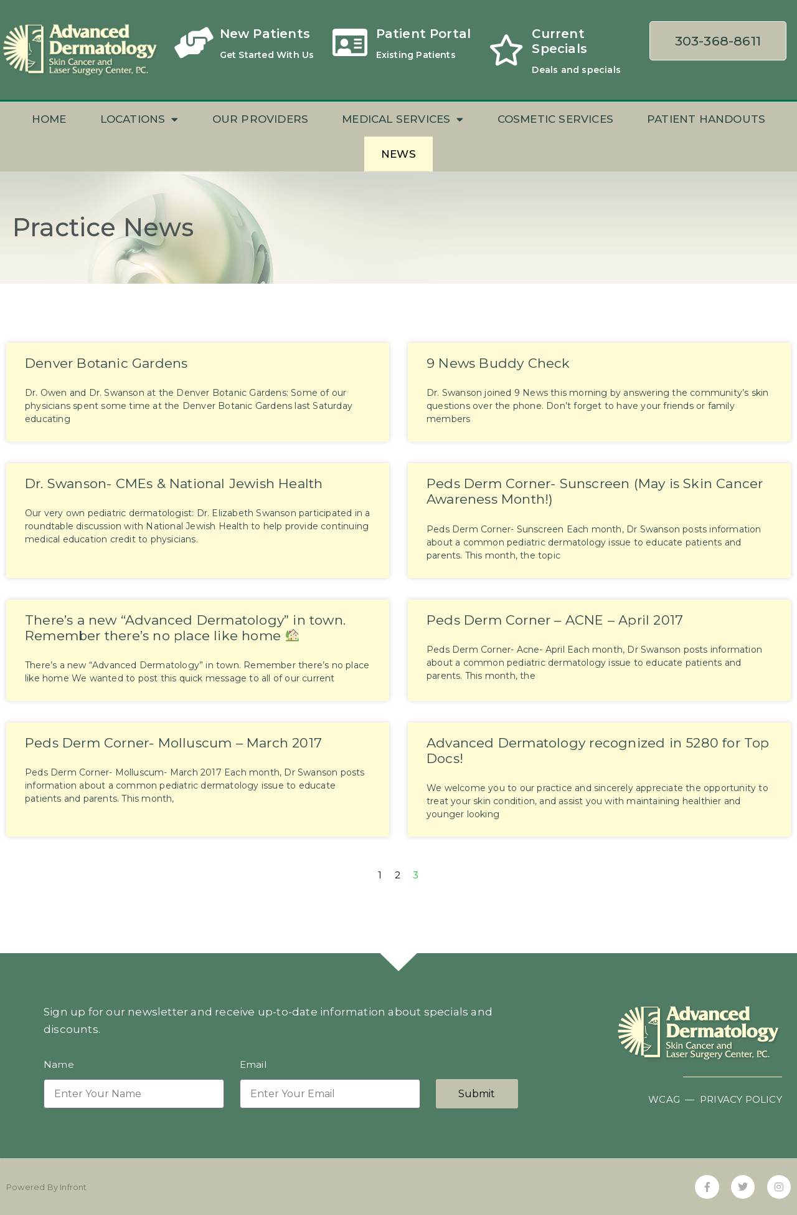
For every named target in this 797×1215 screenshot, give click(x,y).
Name (59, 1065)
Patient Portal (423, 33)
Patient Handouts (706, 119)
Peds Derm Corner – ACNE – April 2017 (555, 620)
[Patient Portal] (350, 42)
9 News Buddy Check (498, 363)
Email (253, 1065)
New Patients (265, 33)
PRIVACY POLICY (741, 1099)
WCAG (664, 1099)
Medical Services (402, 119)
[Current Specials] (506, 49)
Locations (139, 119)
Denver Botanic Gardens (106, 363)
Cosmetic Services (555, 119)
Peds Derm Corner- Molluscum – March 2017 (173, 743)
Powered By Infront (46, 1187)
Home (49, 119)
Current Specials (559, 41)
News (398, 154)
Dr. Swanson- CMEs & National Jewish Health (174, 483)
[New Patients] (194, 42)
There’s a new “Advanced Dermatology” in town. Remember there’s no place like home (185, 627)
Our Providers (260, 119)
